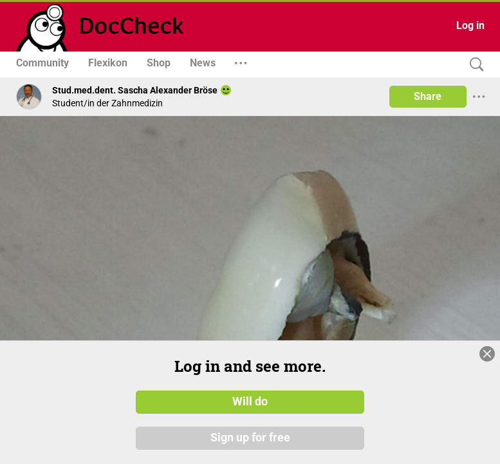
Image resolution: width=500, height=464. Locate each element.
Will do (250, 401)
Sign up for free (250, 437)
